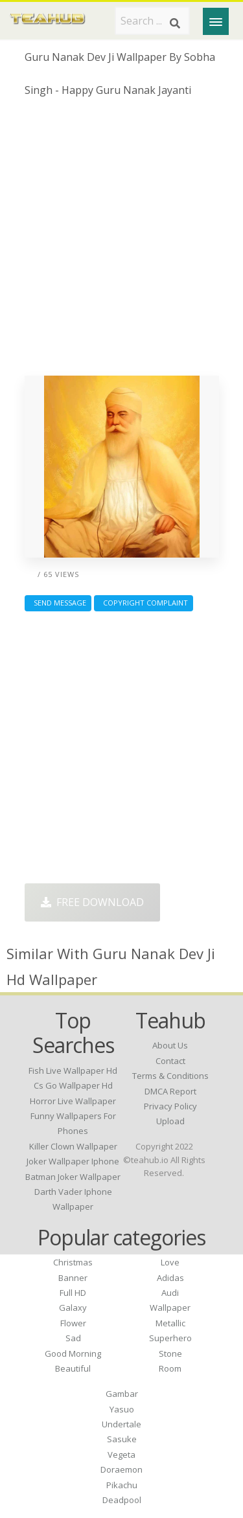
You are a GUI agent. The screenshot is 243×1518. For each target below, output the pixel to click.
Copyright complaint (143, 602)
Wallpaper (170, 1307)
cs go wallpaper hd (73, 1085)
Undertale (121, 1424)
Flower (73, 1323)
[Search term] (152, 20)
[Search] (175, 23)
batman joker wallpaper (73, 1177)
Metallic (170, 1323)
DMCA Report (170, 1091)
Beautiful (73, 1368)
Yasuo (122, 1409)
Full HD (73, 1292)
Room (170, 1368)
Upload (170, 1121)
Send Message (58, 602)
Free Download (92, 902)
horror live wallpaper (73, 1101)
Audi (170, 1292)
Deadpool (121, 1500)
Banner (72, 1278)
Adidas (170, 1278)
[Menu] (216, 21)
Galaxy (73, 1307)
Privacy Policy (170, 1106)
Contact (170, 1061)
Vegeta (121, 1454)
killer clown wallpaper (73, 1146)
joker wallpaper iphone (73, 1161)
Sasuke (122, 1439)
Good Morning (73, 1353)
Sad (73, 1338)
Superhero (170, 1338)
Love (170, 1262)
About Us (170, 1045)
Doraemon (121, 1469)
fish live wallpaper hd (73, 1070)
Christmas (73, 1262)
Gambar (122, 1393)
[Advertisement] (121, 241)
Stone (170, 1353)
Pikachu (121, 1485)
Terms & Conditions (170, 1076)
